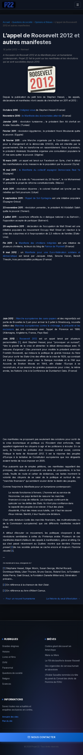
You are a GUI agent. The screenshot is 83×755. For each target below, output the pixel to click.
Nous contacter (41, 737)
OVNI (4, 662)
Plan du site (7, 721)
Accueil (6, 22)
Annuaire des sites (10, 717)
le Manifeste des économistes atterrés (41, 115)
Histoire (6, 651)
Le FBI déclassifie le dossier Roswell (62, 660)
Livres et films (9, 657)
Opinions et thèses (43, 22)
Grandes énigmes (10, 646)
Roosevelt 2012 (28, 338)
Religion (6, 678)
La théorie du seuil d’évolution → (63, 598)
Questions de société (22, 22)
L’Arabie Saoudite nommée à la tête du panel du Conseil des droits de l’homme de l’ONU (61, 678)
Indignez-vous (27, 110)
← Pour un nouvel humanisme (19, 598)
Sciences (6, 684)
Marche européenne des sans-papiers (36, 318)
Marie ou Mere (52, 655)
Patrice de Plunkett (54, 246)
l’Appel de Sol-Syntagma (38, 198)
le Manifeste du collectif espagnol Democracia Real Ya (49, 169)
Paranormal (7, 667)
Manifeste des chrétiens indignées (37, 242)
